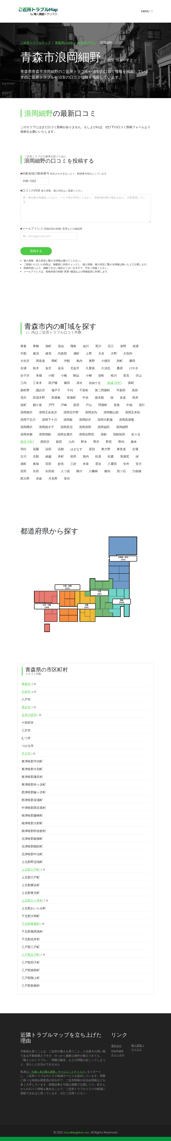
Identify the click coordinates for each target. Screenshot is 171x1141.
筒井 (135, 398)
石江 (111, 346)
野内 (121, 442)
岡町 (54, 361)
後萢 (48, 354)
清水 (79, 383)
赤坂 (39, 479)
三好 (73, 464)
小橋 (64, 376)
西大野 (24, 479)
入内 (71, 442)
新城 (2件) (114, 383)
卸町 (120, 361)
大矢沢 (24, 361)
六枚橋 (136, 471)
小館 (51, 376)
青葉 (23, 346)
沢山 (139, 376)
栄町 (101, 376)
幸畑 (39, 376)
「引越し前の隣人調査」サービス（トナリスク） (58, 1072)
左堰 (135, 449)
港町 (23, 464)
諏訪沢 (40, 390)
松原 (98, 457)
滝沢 (23, 398)
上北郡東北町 (31, 893)
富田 (76, 405)
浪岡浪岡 (85, 427)
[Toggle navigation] (146, 11)
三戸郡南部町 (31, 970)
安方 (139, 464)
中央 (85, 398)
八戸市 (26, 700)
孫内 (86, 457)
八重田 (112, 464)
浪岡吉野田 (86, 435)
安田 (23, 471)
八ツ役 (65, 471)
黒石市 (29, 707)
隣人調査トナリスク (138, 1048)
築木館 (99, 398)
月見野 (52, 479)
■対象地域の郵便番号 (63, 174)
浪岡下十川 (49, 420)
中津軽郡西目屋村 (34, 808)
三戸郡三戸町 (31, 947)
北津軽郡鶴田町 (32, 847)
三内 (23, 383)
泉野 (123, 346)
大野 (114, 354)
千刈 (70, 390)
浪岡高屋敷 (126, 420)
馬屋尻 (124, 457)
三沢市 (26, 731)
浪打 (142, 405)
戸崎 (64, 405)
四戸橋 (52, 383)
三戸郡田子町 (31, 963)
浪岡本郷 (26, 435)
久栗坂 (90, 368)
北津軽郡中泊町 (32, 854)
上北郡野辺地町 (32, 862)
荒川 (98, 346)
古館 (36, 457)
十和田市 (28, 723)
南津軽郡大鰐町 (32, 823)
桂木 (36, 368)
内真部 (62, 354)
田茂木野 (39, 398)
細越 (48, 457)
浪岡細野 (122, 427)
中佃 (129, 405)
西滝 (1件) (27, 442)
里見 (126, 376)
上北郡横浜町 (31, 885)
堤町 (23, 405)
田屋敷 (55, 398)
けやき (133, 368)
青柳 (36, 346)
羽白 (23, 449)
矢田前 (49, 471)
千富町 (83, 390)
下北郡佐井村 (31, 939)
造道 (123, 398)
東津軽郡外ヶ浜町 (34, 785)
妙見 (61, 464)
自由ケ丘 (95, 383)
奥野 (92, 361)
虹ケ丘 (136, 435)
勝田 (132, 361)
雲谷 (98, 464)
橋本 (134, 442)
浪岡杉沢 (85, 420)
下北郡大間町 (31, 916)
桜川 (114, 376)
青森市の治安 (86, 43)
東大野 (105, 449)
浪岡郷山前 (111, 413)
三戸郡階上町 (31, 978)
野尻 (109, 442)
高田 (135, 390)
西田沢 (45, 442)
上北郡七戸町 (33, 870)
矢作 (126, 464)
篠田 (67, 383)
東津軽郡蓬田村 (32, 777)
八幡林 (93, 471)
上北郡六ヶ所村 (35, 901)
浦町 (76, 354)
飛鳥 (73, 346)
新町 (131, 383)
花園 (36, 449)
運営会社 (116, 1046)
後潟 (36, 354)
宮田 (48, 464)
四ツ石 (121, 471)
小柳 (89, 376)
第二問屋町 (102, 390)
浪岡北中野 (71, 413)
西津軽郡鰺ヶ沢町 (34, 792)
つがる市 (28, 746)
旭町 (48, 346)
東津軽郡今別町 (32, 769)
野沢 (96, 442)
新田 (59, 442)
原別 (92, 449)
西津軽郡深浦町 (32, 800)
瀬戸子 (55, 390)
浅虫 (61, 346)
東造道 (121, 449)
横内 (107, 471)
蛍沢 (67, 479)
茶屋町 (71, 398)
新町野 (24, 390)
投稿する (36, 251)
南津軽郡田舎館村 (34, 831)
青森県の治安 (64, 43)
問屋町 (102, 405)
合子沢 (24, 376)
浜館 (61, 449)
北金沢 (74, 368)
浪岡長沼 (66, 427)
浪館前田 (119, 435)
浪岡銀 (68, 420)
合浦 (23, 368)
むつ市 (26, 738)
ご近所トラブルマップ (35, 43)
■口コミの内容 (51, 191)
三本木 (37, 383)
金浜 (61, 368)
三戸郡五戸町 (33, 955)
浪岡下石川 (28, 420)
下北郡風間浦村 (32, 932)
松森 (111, 457)
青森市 (29, 684)
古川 (23, 457)
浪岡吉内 (91, 413)
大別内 (127, 354)
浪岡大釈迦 (105, 420)
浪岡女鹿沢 (65, 435)
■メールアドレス (51, 229)
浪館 (104, 435)
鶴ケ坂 (37, 405)
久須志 (105, 368)
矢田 (36, 471)
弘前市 (29, 692)
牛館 (23, 354)
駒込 (76, 376)
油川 (86, 346)
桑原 (120, 368)
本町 (61, 457)
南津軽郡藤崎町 (32, 816)
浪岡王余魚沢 (48, 413)
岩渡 (136, 346)
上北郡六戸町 (31, 878)
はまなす (76, 449)
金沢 (48, 368)
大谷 (101, 354)
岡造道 (40, 361)
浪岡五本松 (132, 413)
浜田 (48, 449)
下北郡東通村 (33, 924)
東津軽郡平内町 (32, 762)
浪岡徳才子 (46, 427)
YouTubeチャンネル (117, 1053)
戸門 (51, 405)
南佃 (36, 464)
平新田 (120, 390)
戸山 (89, 405)
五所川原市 (32, 715)
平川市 (29, 754)
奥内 (79, 361)
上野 (89, 354)
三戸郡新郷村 (31, 986)
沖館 (67, 361)
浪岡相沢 (26, 413)
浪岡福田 (103, 427)
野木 (84, 442)
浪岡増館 (45, 435)
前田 (73, 457)
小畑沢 (105, 361)
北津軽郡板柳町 (32, 839)
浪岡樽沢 (26, 427)
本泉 (86, 464)
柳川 (79, 471)
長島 (117, 405)
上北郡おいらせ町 (34, 908)
